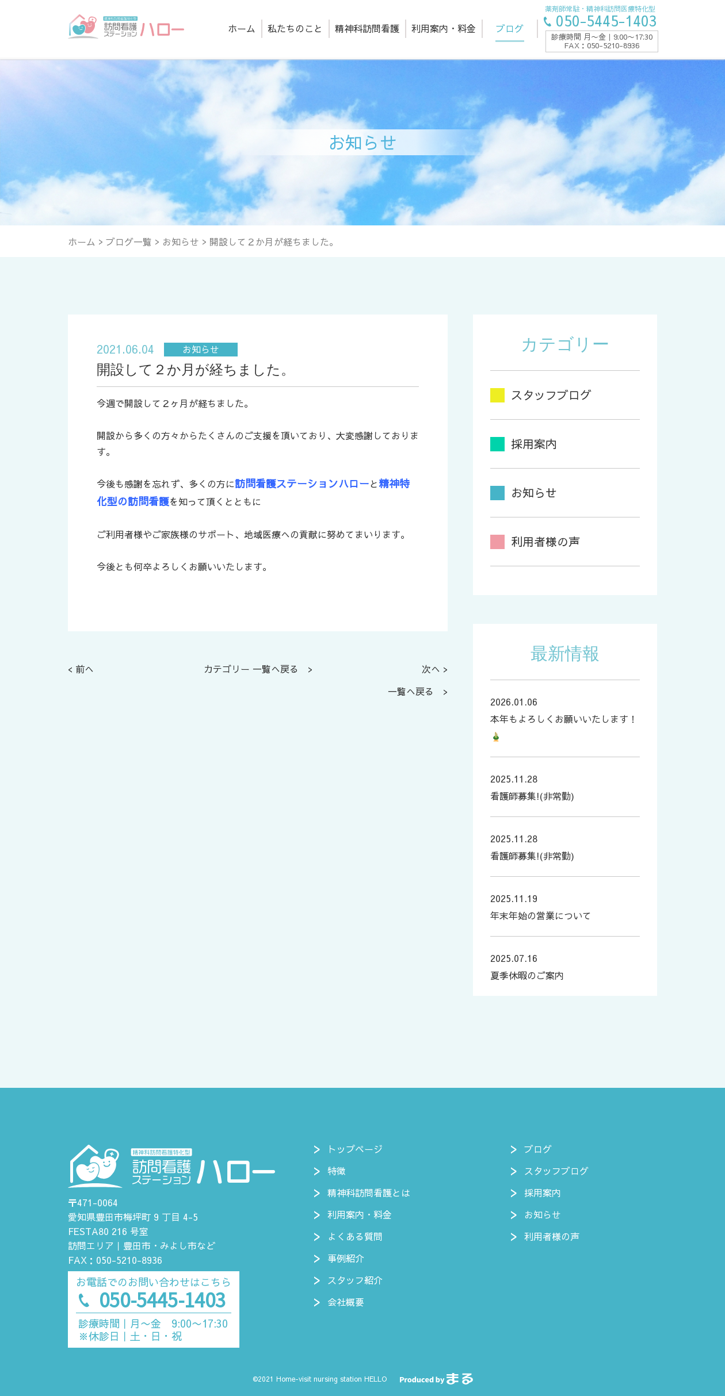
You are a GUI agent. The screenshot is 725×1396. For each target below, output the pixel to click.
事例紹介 (345, 1258)
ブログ (538, 1148)
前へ (84, 668)
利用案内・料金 (359, 1214)
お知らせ (180, 241)
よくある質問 (355, 1236)
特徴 (336, 1170)
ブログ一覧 (129, 241)
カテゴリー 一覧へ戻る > (258, 668)
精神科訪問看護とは (368, 1192)
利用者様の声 (551, 1236)
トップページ (355, 1148)
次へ (431, 668)
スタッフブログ (556, 1170)
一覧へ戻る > (418, 691)
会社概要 (345, 1301)
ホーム (82, 241)
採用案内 (542, 1192)
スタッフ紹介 (355, 1280)
